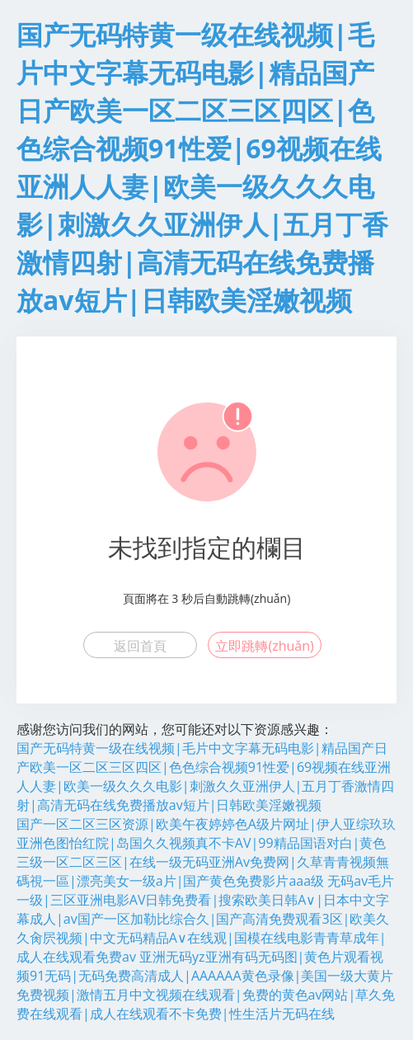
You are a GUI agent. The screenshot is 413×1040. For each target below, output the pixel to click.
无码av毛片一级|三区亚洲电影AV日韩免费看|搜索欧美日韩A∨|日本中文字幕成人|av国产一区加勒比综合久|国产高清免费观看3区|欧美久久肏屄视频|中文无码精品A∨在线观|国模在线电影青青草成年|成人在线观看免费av (205, 919)
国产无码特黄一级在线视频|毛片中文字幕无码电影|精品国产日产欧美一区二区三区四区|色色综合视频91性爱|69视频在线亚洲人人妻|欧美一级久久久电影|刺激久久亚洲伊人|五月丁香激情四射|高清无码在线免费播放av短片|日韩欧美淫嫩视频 (205, 776)
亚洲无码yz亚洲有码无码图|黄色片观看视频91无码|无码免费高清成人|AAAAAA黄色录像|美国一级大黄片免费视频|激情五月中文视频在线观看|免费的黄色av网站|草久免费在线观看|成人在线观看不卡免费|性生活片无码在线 (205, 985)
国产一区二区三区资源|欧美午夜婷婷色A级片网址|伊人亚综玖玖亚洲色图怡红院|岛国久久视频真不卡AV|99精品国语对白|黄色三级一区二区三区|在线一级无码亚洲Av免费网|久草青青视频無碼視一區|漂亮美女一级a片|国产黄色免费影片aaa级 (206, 852)
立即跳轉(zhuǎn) (264, 646)
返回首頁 (140, 646)
